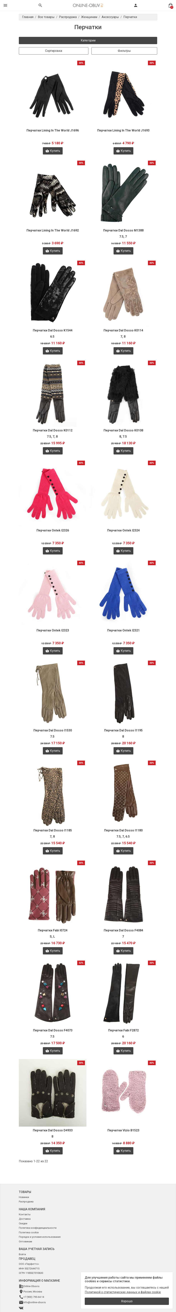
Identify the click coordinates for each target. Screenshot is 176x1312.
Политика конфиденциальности (37, 1227)
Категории (88, 40)
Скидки (23, 1223)
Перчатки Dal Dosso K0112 (52, 430)
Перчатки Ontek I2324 (123, 530)
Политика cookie (29, 1232)
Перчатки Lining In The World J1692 (53, 230)
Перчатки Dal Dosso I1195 (123, 730)
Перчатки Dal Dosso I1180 (123, 830)
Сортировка (53, 51)
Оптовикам (25, 1241)
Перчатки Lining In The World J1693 (123, 130)
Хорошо (127, 1301)
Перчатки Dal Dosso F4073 (52, 1030)
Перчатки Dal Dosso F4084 (123, 930)
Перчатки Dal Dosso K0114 (123, 330)
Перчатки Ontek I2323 (53, 630)
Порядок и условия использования (40, 1236)
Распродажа (26, 1201)
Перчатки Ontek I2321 (123, 630)
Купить (52, 151)
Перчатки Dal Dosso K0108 (123, 430)
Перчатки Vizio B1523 (123, 1130)
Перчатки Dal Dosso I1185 (52, 830)
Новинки (24, 1197)
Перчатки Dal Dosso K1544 (52, 330)
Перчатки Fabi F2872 (123, 1030)
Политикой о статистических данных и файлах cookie (123, 1292)
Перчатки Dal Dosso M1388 (123, 230)
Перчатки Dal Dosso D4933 (53, 1130)
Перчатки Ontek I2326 (53, 530)
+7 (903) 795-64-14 (33, 1296)
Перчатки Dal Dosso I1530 (52, 730)
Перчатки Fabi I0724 (52, 930)
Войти (22, 1254)
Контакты (25, 1214)
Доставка (25, 1218)
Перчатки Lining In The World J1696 (53, 130)
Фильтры (124, 51)
